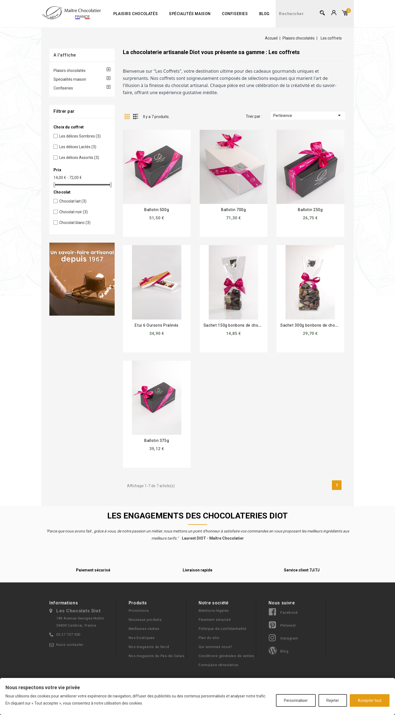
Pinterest (288, 625)
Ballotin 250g (310, 210)
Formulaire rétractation (219, 665)
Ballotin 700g (233, 210)
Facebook (289, 612)
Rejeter (332, 700)
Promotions (139, 611)
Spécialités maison (190, 14)
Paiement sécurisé (215, 620)
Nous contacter (69, 645)
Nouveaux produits (145, 620)
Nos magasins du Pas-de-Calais (157, 656)
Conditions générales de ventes (226, 656)
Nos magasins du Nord (149, 647)
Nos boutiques (142, 638)
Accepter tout (370, 700)
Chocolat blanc (75, 222)
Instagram (289, 638)
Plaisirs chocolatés (135, 14)
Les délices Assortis (79, 157)
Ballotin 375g (156, 440)
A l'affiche (64, 55)
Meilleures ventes (144, 629)
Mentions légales (214, 611)
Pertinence (308, 115)
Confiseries (235, 14)
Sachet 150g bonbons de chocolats (237, 325)
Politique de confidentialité (222, 629)
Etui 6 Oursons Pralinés (157, 325)
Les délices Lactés (77, 147)
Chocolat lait (72, 201)
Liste (135, 116)
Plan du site (209, 638)
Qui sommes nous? (215, 647)
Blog (264, 14)
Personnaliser (296, 700)
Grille (127, 116)
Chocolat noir (73, 212)
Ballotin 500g (156, 210)
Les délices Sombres (80, 136)
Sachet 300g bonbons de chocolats (313, 325)
